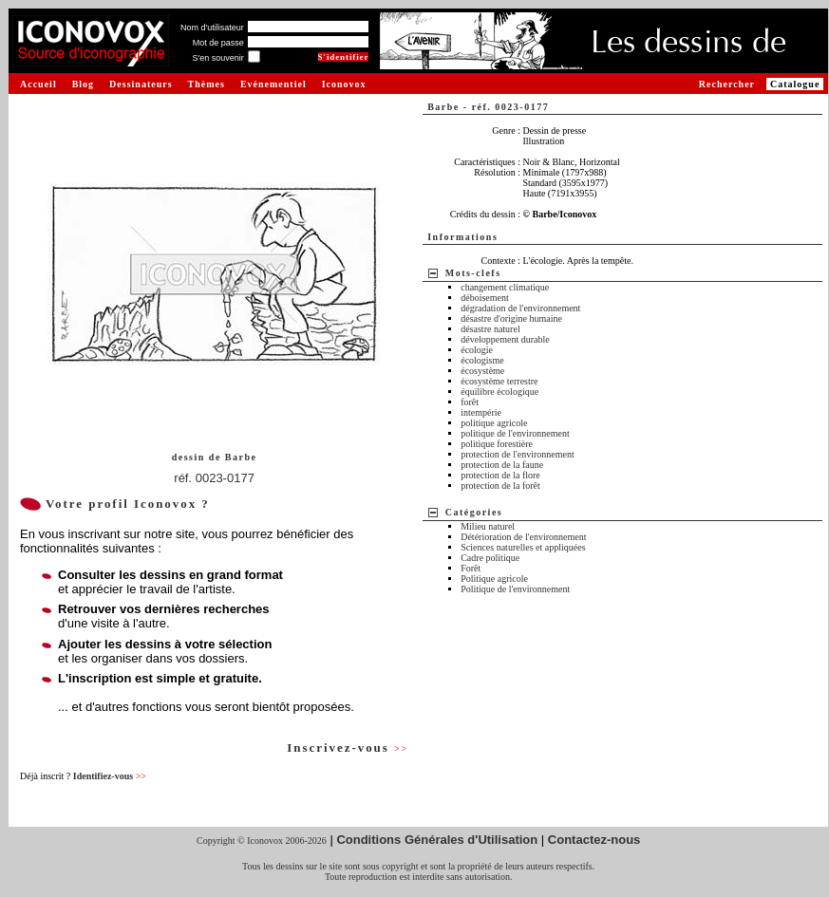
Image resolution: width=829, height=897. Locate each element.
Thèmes (206, 84)
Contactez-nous (594, 839)
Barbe (241, 457)
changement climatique (505, 287)
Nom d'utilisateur (212, 27)
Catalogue (795, 84)
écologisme (482, 360)
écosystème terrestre (499, 381)
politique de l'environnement (515, 433)
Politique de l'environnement (515, 589)
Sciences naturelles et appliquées (523, 547)
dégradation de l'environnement (520, 308)
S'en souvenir (217, 58)
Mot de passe (218, 42)
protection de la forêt (500, 485)
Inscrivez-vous (347, 747)
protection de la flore (500, 475)
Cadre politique (490, 557)
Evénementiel (273, 84)
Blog (83, 84)
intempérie (481, 412)
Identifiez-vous (109, 776)
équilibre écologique (499, 391)
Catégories (474, 512)
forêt (470, 402)
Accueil (38, 84)
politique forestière (497, 444)
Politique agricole (494, 578)
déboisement (485, 297)
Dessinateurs (140, 84)
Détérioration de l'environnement (523, 537)
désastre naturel (490, 329)
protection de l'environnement (518, 454)
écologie (477, 350)
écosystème (482, 370)
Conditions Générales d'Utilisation (436, 839)
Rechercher (727, 84)
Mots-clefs (473, 273)
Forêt (470, 568)
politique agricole (494, 423)
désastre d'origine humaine (511, 318)
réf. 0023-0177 (214, 478)
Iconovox (344, 84)
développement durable (505, 339)
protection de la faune (502, 464)
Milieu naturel (488, 526)
